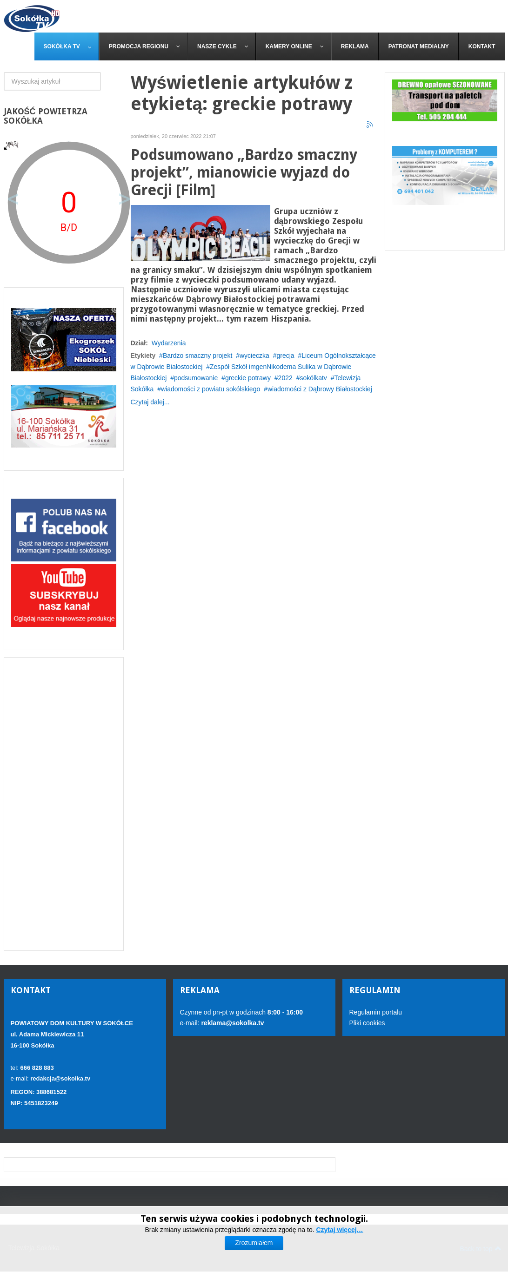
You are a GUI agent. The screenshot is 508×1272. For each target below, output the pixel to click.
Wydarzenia (169, 343)
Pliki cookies (367, 1023)
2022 (285, 378)
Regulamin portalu (375, 1012)
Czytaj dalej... (150, 402)
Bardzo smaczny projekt (197, 355)
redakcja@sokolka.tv (60, 1078)
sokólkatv (313, 378)
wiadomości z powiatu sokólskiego (210, 389)
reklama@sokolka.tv (232, 1023)
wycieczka (254, 355)
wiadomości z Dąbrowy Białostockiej (319, 389)
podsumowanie (196, 378)
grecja (285, 355)
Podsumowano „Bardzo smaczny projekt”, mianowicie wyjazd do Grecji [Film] (244, 172)
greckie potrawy (248, 378)
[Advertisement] (63, 804)
